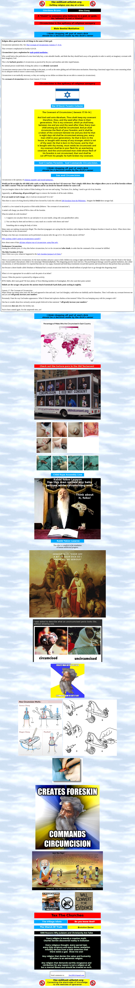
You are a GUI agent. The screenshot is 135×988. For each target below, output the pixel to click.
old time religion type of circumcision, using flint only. (38, 242)
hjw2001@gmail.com (76, 975)
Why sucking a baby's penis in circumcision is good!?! (21, 239)
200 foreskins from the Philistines (74, 201)
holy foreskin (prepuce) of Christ (49, 254)
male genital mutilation (39, 52)
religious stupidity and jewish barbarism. (39, 180)
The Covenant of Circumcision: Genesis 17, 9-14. (44, 45)
